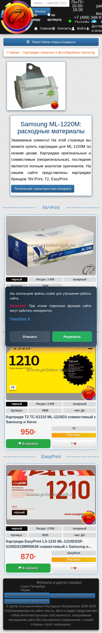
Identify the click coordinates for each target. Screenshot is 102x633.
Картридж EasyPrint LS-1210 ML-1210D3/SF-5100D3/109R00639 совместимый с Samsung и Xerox (47, 546)
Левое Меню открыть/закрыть (51, 42)
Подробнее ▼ (20, 319)
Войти (78, 28)
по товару (35, 17)
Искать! (40, 11)
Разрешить (72, 337)
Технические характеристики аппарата (42, 188)
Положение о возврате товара (72, 595)
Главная (43, 28)
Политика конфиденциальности (27, 595)
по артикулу (54, 17)
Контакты (61, 28)
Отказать (30, 337)
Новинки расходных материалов (26, 601)
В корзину (28, 443)
